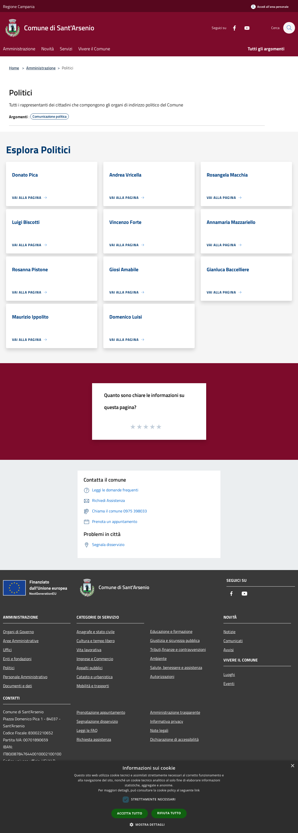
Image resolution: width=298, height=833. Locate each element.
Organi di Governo (18, 632)
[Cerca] (289, 28)
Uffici (7, 650)
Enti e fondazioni (17, 659)
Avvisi (228, 650)
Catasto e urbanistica (95, 677)
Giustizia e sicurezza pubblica (175, 640)
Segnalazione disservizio (97, 721)
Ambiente (158, 658)
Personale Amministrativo (25, 677)
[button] (149, 824)
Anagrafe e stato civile (96, 632)
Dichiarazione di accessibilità (174, 739)
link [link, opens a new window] (197, 790)
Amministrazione (41, 68)
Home (14, 68)
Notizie (229, 632)
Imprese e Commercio (95, 659)
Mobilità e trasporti (93, 686)
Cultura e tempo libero (96, 641)
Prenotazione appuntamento (101, 712)
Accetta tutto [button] (129, 813)
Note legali (159, 730)
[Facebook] (232, 27)
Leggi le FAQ (87, 730)
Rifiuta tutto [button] (169, 813)
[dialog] (149, 797)
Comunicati (233, 641)
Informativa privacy (166, 721)
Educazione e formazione (171, 631)
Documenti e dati (17, 686)
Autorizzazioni (162, 676)
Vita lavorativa (89, 650)
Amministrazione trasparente (175, 712)
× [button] (292, 766)
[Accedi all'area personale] (269, 7)
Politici (9, 668)
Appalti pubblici (90, 668)
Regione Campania (19, 7)
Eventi (228, 683)
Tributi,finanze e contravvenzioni (178, 649)
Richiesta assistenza (94, 739)
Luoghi (229, 674)
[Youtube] (244, 27)
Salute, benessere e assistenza (176, 667)
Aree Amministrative (21, 641)
